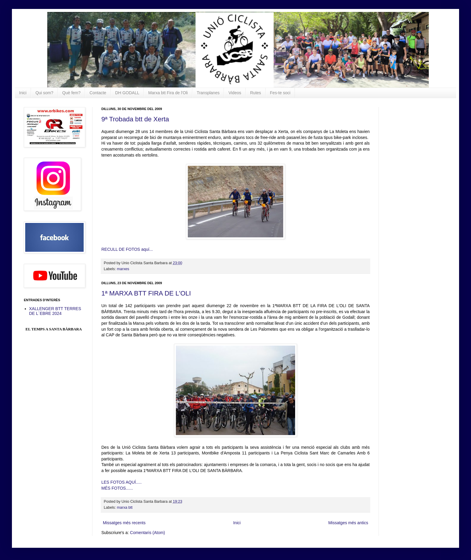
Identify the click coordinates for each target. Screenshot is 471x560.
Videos (234, 92)
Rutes (255, 92)
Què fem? (71, 92)
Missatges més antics (348, 522)
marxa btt (125, 507)
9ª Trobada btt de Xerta (135, 119)
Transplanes (208, 92)
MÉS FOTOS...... (117, 488)
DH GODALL (127, 92)
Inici (23, 92)
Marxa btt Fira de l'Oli (168, 92)
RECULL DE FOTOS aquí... (127, 249)
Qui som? (44, 92)
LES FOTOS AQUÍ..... (121, 482)
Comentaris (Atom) (147, 532)
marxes (123, 269)
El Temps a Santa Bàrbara (54, 329)
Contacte (97, 92)
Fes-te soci (280, 92)
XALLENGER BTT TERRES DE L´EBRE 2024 (55, 311)
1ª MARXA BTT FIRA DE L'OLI (146, 293)
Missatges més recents (124, 522)
